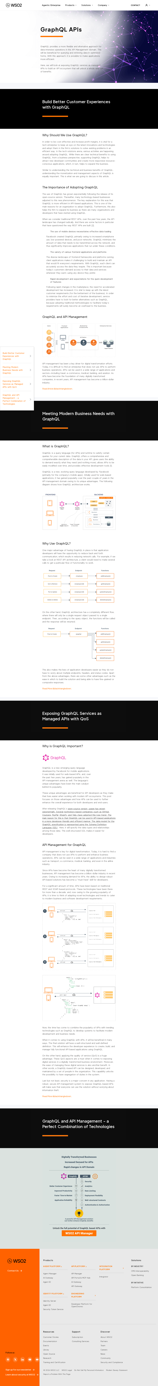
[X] (15, 1359)
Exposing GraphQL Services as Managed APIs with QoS (13, 384)
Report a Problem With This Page (56, 1374)
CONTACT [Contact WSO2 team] (135, 5)
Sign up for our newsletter (20, 1369)
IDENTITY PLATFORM (52, 1293)
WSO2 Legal (67, 1370)
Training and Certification (54, 1362)
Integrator (103, 1277)
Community (106, 1358)
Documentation (50, 1341)
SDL (55, 827)
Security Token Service (53, 1309)
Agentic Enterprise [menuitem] (51, 5)
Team (103, 1345)
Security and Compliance (112, 1362)
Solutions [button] (87, 5)
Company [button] (103, 5)
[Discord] (37, 1359)
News (103, 1354)
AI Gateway (48, 1278)
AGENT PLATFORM (51, 1266)
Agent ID (47, 1282)
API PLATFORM (78, 1266)
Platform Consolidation (141, 1287)
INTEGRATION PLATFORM (105, 1267)
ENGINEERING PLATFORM (77, 1295)
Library (46, 1350)
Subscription (77, 1337)
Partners (104, 1341)
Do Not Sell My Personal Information (89, 1370)
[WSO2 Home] (14, 5)
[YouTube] (29, 1359)
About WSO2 (106, 1337)
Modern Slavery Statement (116, 1370)
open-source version (77, 808)
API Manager (76, 1273)
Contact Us (14, 1270)
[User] (147, 5)
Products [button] (71, 5)
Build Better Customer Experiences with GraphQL (13, 356)
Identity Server (49, 1301)
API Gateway (76, 1286)
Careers (104, 1350)
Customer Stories (51, 1337)
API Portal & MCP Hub (80, 1278)
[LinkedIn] (22, 1359)
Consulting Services (80, 1341)
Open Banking (137, 1275)
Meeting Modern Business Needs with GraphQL (13, 370)
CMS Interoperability (140, 1271)
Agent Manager (50, 1273)
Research (47, 1358)
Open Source (49, 1354)
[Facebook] (8, 1359)
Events (46, 1345)
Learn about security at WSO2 (22, 1374)
